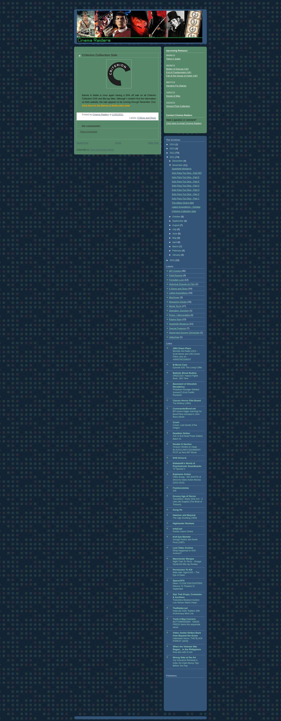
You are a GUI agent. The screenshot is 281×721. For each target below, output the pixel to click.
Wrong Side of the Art (184, 657)
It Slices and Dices (146, 118)
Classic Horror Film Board (187, 400)
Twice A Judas (173, 59)
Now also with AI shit (182, 652)
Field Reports (175, 275)
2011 (172, 157)
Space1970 (178, 580)
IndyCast (177, 529)
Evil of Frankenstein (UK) (178, 72)
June (175, 233)
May (174, 238)
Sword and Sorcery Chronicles (184, 332)
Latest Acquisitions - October (186, 207)
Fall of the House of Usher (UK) (182, 76)
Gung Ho (177, 510)
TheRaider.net (180, 608)
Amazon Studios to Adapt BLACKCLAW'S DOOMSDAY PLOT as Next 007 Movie (187, 450)
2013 (172, 148)
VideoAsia (174, 337)
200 (174, 490)
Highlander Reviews (183, 523)
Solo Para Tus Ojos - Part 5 (185, 181)
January (176, 255)
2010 (172, 260)
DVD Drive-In (180, 458)
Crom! (176, 422)
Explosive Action (182, 474)
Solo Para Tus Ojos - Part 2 (185, 194)
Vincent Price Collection (178, 106)
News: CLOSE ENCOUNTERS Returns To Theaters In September (187, 586)
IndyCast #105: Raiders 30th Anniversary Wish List (186, 612)
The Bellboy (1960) (182, 403)
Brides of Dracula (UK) (177, 69)
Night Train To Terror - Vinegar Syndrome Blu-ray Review (187, 563)
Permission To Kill (182, 570)
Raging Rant (175, 319)
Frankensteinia (181, 488)
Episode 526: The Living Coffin (187, 367)
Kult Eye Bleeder (182, 537)
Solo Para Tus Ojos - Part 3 (185, 190)
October (176, 216)
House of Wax (173, 96)
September (178, 221)
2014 (172, 144)
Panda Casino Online (183, 531)
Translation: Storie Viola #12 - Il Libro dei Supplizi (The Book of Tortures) (188, 502)
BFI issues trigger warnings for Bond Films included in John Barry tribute (187, 414)
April (175, 242)
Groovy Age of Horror (184, 496)
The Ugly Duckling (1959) (185, 518)
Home (118, 143)
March (175, 246)
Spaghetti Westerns (182, 169)
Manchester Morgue (183, 559)
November (178, 165)
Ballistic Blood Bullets (185, 373)
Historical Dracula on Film (182, 284)
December (178, 161)
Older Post (153, 143)
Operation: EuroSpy (179, 310)
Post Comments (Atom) (102, 150)
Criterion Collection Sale (184, 211)
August (176, 225)
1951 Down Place (182, 348)
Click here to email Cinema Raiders (184, 123)
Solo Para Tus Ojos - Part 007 (187, 173)
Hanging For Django (176, 86)
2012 (172, 153)
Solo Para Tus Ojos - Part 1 (185, 198)
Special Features (177, 328)
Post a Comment (88, 132)
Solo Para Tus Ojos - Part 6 (185, 177)
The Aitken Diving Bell (183, 203)
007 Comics (175, 271)
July (174, 229)
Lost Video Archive (183, 548)
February (177, 250)
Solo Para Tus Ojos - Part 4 (185, 185)
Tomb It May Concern (184, 619)
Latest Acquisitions (178, 293)
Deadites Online (181, 433)
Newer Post (82, 143)
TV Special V (179, 469)
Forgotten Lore (176, 280)
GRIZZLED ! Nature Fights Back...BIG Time (185, 377)
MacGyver (174, 297)
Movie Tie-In (175, 306)
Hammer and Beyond (184, 515)
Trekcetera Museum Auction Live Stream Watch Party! (186, 601)
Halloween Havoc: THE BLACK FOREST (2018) (188, 640)
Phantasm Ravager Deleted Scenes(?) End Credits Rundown (186, 392)
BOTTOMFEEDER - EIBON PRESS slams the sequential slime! (186, 625)
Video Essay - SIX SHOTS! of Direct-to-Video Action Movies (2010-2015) (187, 480)
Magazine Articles (178, 302)
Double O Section (182, 444)
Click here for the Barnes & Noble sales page (106, 105)
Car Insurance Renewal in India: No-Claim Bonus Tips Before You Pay (186, 663)
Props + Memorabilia (179, 315)
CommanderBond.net (184, 408)
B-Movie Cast (180, 365)
